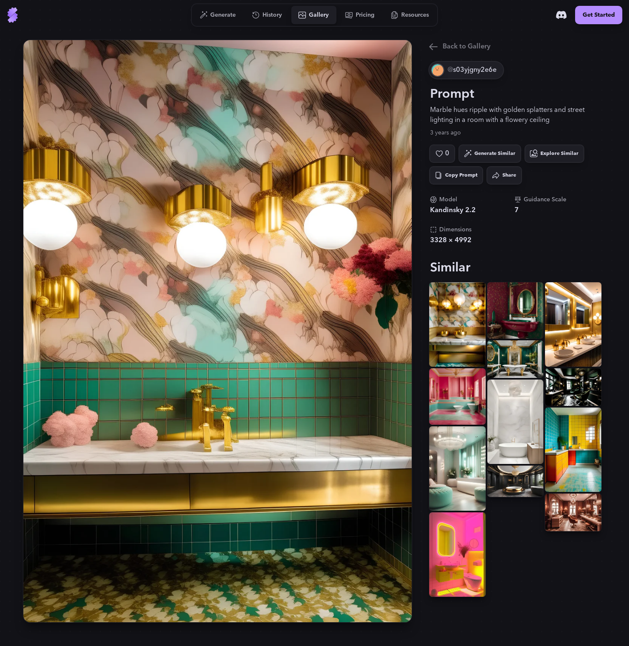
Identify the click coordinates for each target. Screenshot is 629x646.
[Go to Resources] (410, 15)
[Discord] (561, 15)
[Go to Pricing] (360, 15)
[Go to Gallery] (313, 15)
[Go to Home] (12, 15)
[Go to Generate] (218, 15)
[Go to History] (267, 15)
